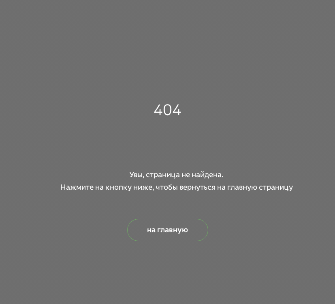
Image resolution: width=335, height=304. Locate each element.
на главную (167, 230)
